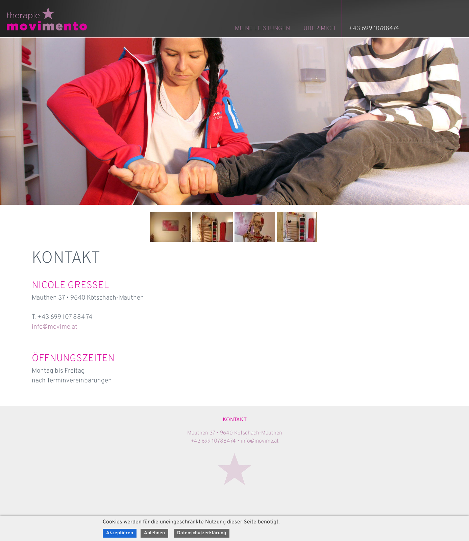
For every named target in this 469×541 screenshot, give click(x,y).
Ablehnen (154, 533)
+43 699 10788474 (374, 28)
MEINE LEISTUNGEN (262, 28)
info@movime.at (54, 327)
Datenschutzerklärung (201, 533)
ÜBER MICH (319, 28)
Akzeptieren (119, 533)
